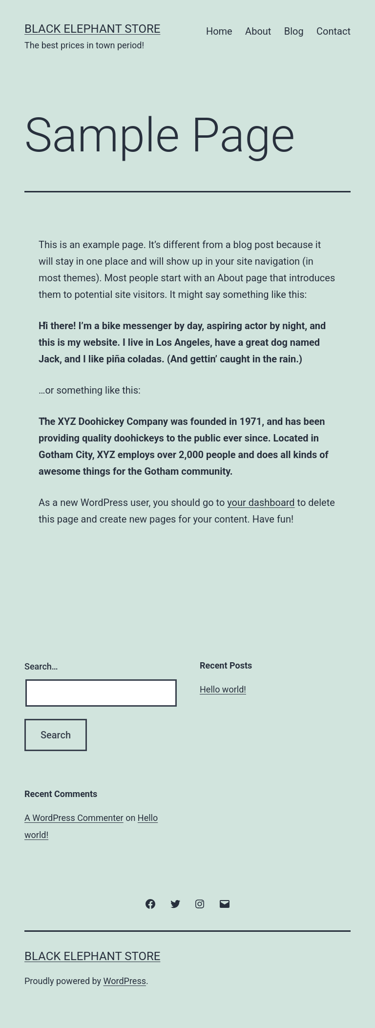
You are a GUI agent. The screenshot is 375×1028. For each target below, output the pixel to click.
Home (219, 31)
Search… (41, 666)
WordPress (125, 981)
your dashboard (260, 502)
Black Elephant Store (92, 29)
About (258, 31)
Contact (333, 31)
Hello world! (223, 689)
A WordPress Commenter (74, 818)
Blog (294, 31)
